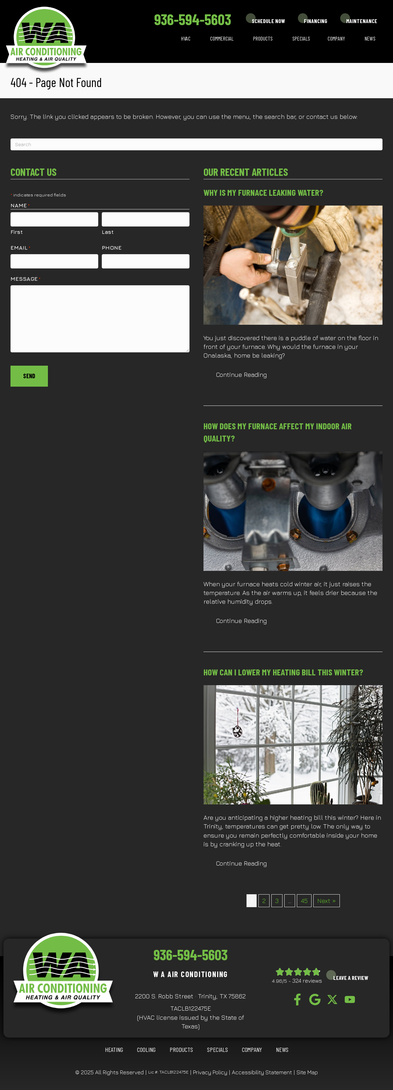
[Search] (196, 144)
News (370, 38)
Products (263, 38)
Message (25, 278)
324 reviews (307, 980)
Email (20, 247)
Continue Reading (241, 374)
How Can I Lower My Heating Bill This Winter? (283, 672)
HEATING (114, 1049)
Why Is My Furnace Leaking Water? (263, 192)
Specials (301, 38)
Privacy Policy (210, 1072)
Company (336, 38)
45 (304, 900)
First (16, 232)
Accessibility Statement (262, 1072)
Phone (112, 247)
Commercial (222, 38)
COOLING (146, 1049)
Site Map (307, 1072)
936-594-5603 (192, 19)
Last (108, 232)
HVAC (186, 38)
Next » (326, 900)
